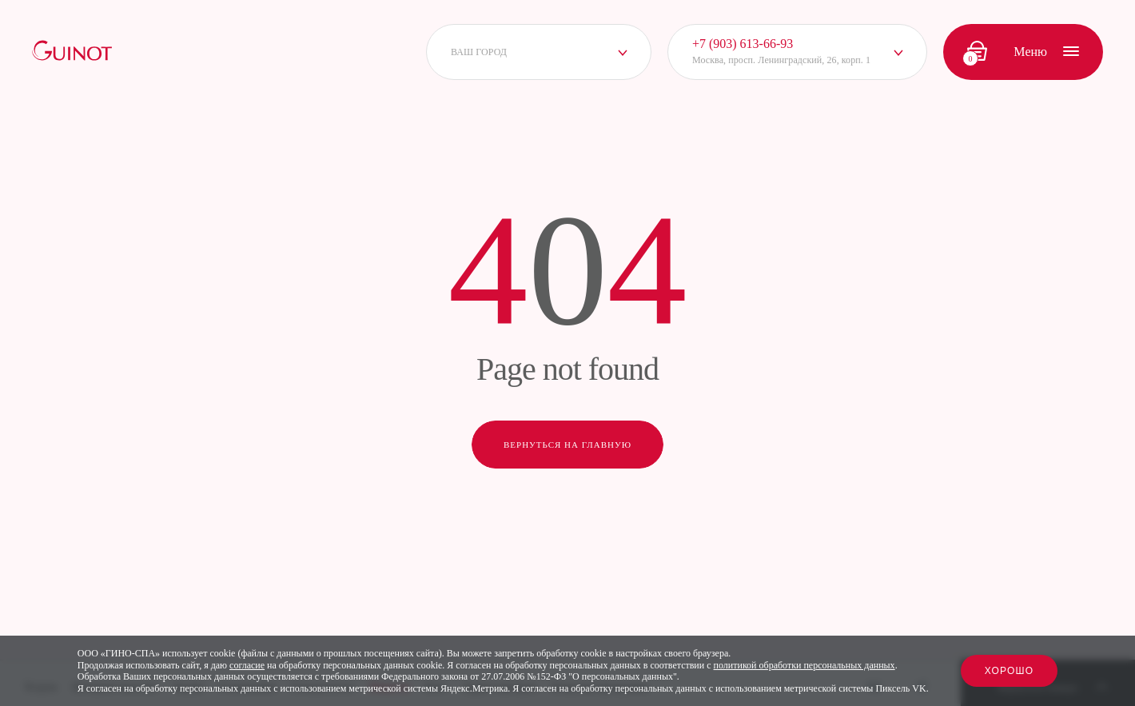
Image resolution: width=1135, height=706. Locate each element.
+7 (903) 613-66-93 (742, 43)
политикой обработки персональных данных (804, 665)
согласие (247, 665)
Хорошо (1009, 670)
